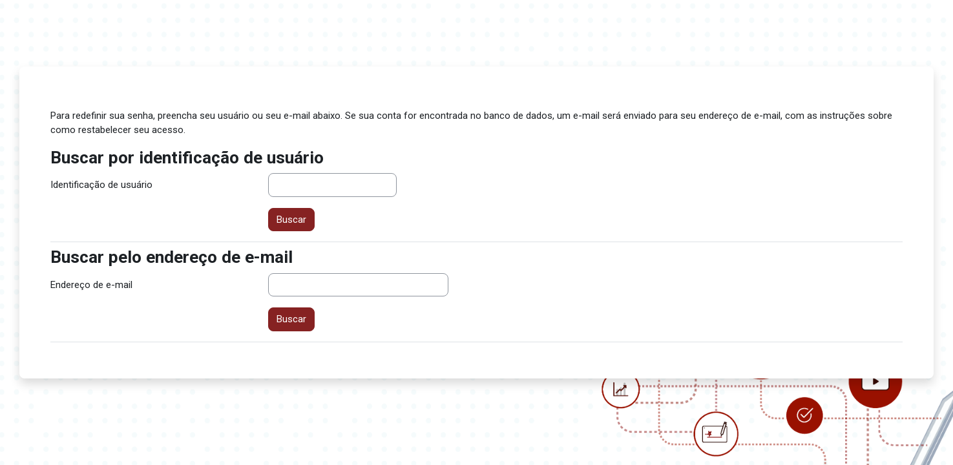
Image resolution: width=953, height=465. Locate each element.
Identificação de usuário (101, 185)
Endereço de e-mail (91, 285)
